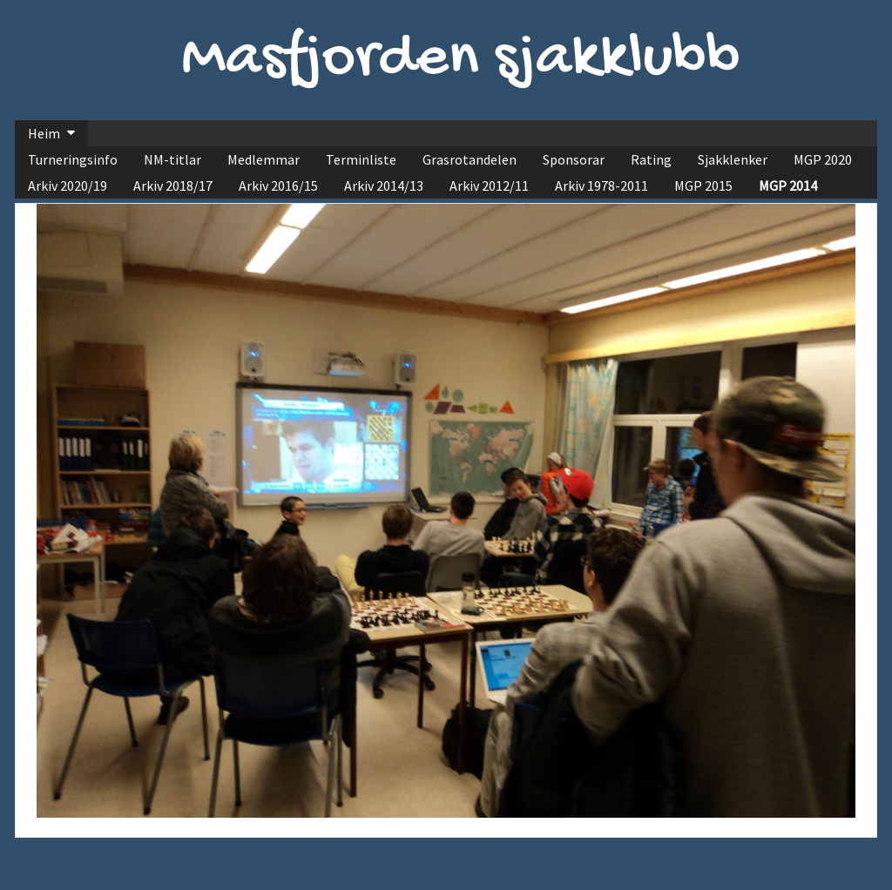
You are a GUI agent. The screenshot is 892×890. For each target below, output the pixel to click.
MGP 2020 (823, 159)
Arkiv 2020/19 (67, 185)
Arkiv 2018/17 (173, 185)
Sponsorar (574, 159)
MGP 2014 (788, 185)
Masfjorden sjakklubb (460, 60)
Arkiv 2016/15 (278, 185)
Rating (651, 159)
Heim (44, 133)
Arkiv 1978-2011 (601, 185)
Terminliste (361, 159)
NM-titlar (172, 159)
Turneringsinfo (73, 159)
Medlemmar (263, 159)
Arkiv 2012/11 (489, 185)
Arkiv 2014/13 (383, 185)
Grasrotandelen (469, 159)
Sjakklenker (732, 159)
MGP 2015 (703, 185)
